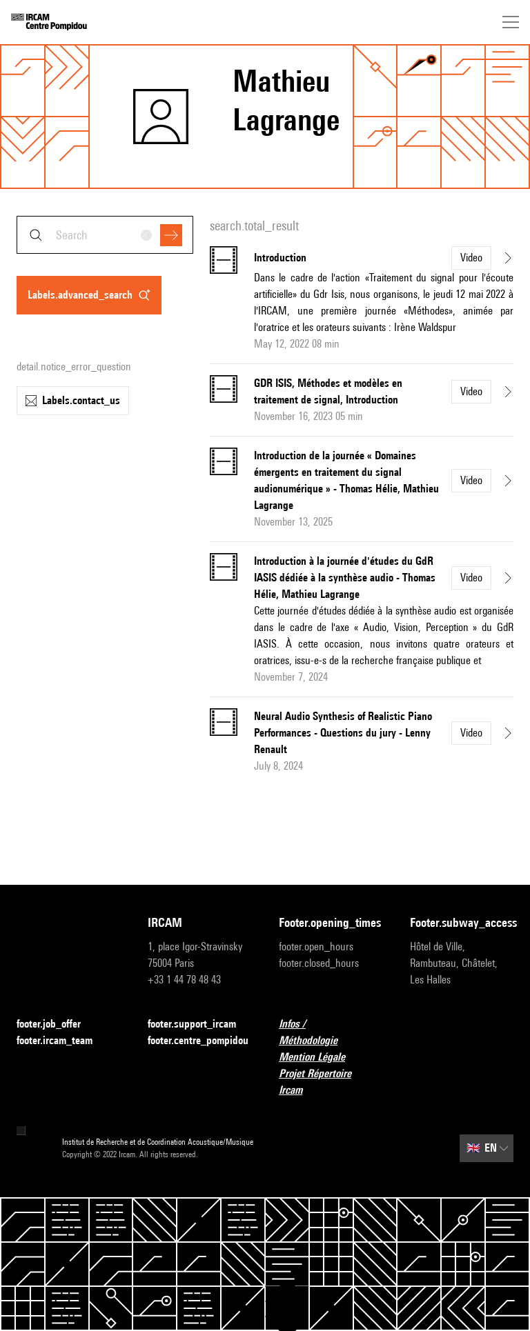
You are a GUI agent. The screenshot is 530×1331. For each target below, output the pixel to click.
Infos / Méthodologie (330, 1032)
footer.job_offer (57, 1024)
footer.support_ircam (199, 1024)
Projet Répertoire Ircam (330, 1082)
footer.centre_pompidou (198, 1040)
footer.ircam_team (63, 1041)
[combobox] (105, 235)
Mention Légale (320, 1057)
